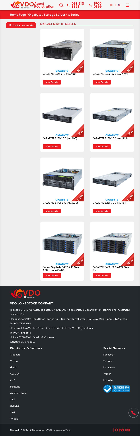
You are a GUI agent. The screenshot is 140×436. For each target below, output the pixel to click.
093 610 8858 (77, 5)
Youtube (107, 361)
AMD (12, 380)
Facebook (108, 354)
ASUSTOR (15, 373)
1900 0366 (98, 5)
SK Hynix (14, 405)
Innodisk (14, 418)
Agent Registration (44, 5)
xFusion (14, 367)
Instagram (109, 367)
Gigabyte (35, 15)
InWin (13, 412)
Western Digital (18, 393)
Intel (12, 399)
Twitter (107, 373)
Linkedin (108, 380)
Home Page (18, 15)
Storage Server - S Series (61, 15)
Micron (14, 361)
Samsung (15, 386)
